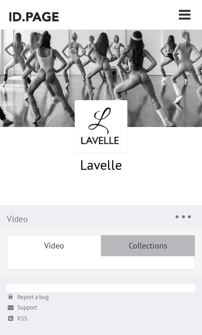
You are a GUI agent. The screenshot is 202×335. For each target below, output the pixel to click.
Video (54, 245)
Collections (148, 245)
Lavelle (101, 164)
